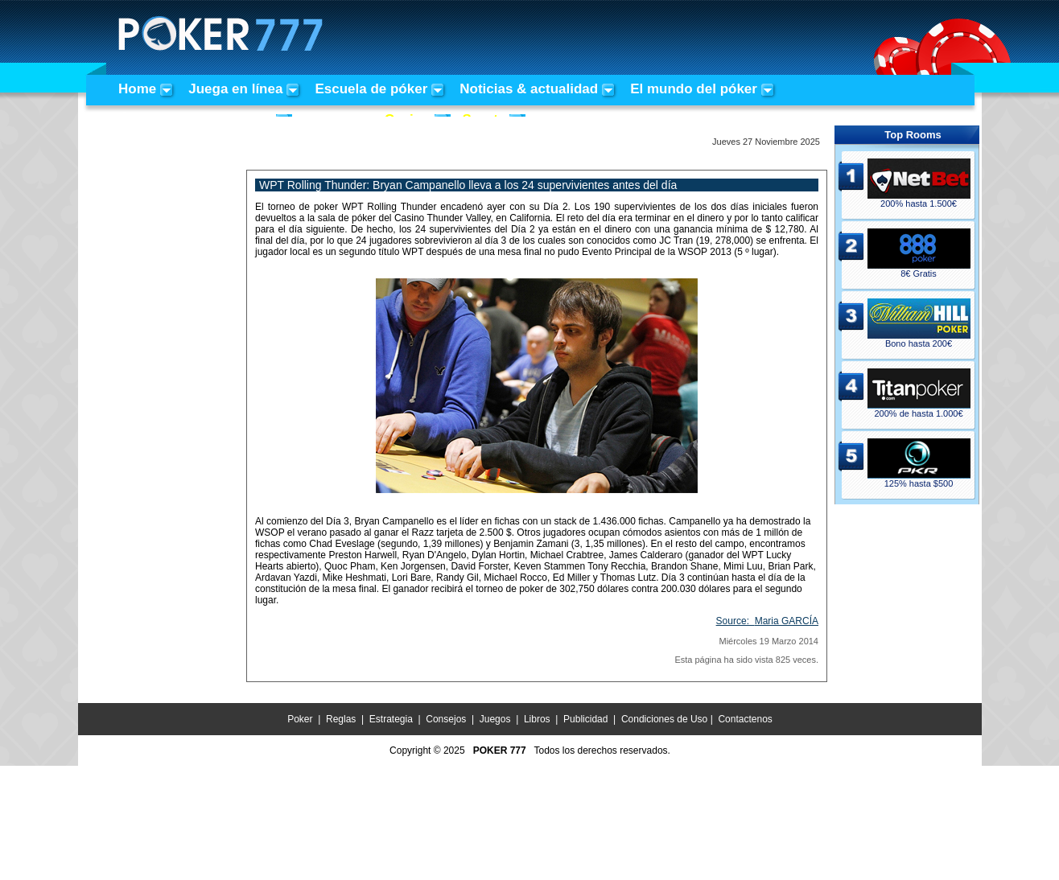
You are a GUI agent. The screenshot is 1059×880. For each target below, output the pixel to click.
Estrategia (391, 719)
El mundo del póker (693, 89)
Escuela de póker (371, 89)
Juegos (495, 719)
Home (137, 89)
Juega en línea (235, 89)
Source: (767, 621)
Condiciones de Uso (664, 719)
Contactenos (745, 719)
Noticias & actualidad (528, 89)
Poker (299, 719)
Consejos (446, 719)
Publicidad (585, 719)
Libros (537, 719)
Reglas (341, 719)
